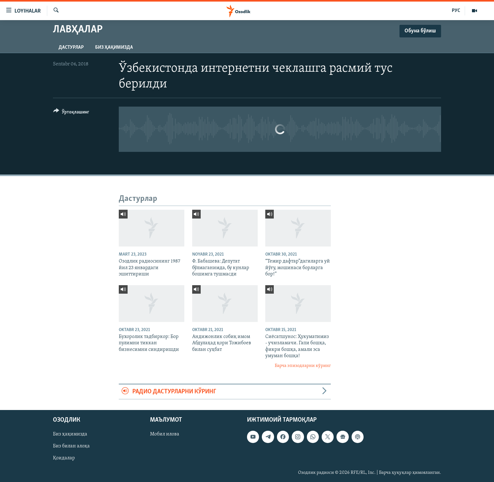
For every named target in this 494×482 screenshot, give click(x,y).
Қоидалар (64, 458)
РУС (456, 10)
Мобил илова (164, 434)
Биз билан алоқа (71, 446)
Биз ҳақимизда (114, 47)
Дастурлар (71, 47)
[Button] (71, 113)
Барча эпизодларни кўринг (303, 365)
